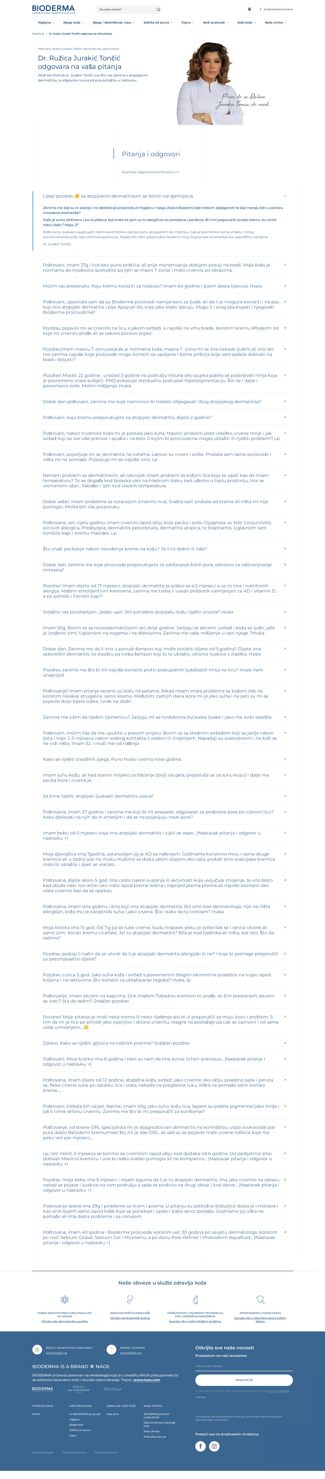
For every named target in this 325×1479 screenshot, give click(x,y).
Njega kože (71, 22)
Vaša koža (244, 22)
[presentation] (227, 1414)
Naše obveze (151, 1438)
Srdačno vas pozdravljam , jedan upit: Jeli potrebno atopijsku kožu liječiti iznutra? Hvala (138, 619)
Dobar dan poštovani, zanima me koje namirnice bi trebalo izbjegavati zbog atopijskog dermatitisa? (152, 409)
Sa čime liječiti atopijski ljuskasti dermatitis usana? (98, 803)
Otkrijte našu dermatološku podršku (64, 1328)
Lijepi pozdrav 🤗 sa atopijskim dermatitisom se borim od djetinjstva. (118, 203)
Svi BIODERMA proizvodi (84, 1421)
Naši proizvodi (214, 22)
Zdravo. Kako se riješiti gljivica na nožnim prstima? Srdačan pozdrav (116, 1050)
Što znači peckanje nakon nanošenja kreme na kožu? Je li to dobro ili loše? (125, 556)
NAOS (36, 1421)
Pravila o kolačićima (74, 1460)
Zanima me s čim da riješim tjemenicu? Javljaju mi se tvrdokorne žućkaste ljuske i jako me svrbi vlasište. (157, 724)
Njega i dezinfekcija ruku (112, 22)
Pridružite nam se (155, 1444)
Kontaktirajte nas (56, 1360)
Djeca (186, 22)
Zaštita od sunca (156, 22)
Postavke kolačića (106, 1460)
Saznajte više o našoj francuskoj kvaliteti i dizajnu (260, 1327)
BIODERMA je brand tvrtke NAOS (156, 1423)
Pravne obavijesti (43, 1460)
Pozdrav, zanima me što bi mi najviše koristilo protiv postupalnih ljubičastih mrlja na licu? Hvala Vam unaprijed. (153, 680)
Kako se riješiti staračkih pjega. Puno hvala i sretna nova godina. (112, 766)
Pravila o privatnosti (278, 1398)
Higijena (44, 22)
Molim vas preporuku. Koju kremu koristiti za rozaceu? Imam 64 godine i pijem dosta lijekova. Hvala (152, 293)
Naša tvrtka (274, 22)
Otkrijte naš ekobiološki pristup (130, 1325)
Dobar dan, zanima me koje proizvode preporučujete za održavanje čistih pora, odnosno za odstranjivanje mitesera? (157, 575)
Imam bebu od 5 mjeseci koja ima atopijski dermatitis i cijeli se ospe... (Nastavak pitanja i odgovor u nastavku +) (152, 843)
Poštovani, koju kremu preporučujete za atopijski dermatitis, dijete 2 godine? (127, 425)
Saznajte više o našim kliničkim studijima (195, 1328)
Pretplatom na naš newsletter (221, 1363)
